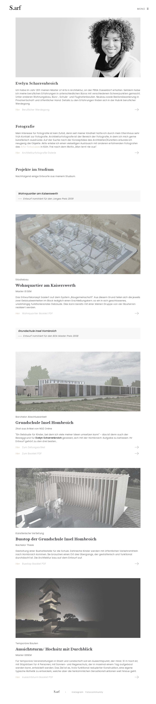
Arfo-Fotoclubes (30, 146)
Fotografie (25, 126)
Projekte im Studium (35, 170)
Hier (18, 109)
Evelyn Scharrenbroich (37, 83)
